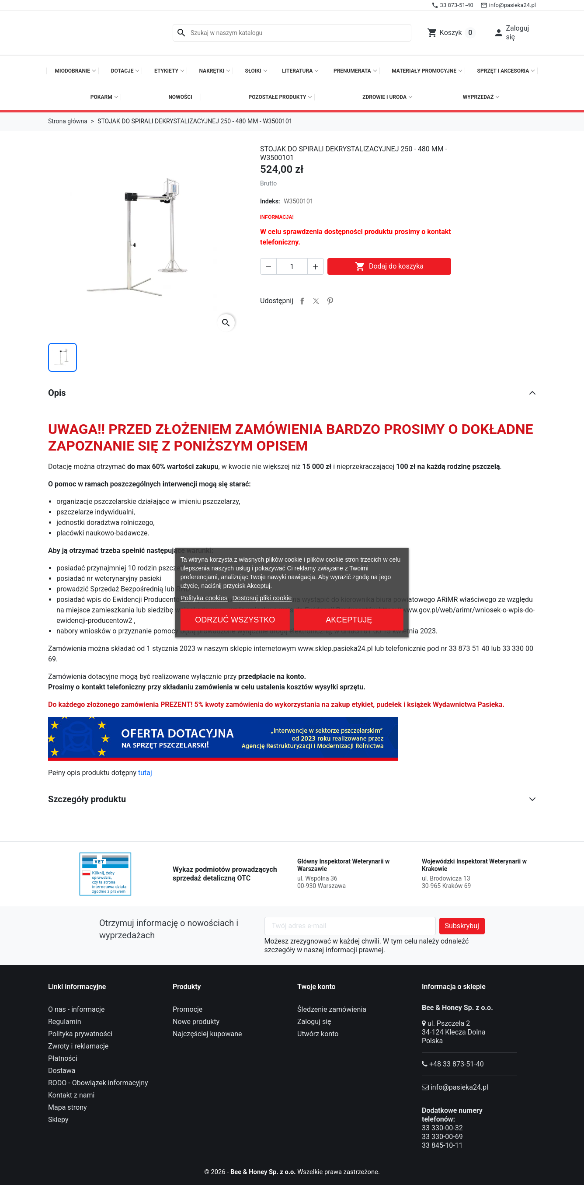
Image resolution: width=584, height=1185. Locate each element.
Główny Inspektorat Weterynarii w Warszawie (343, 865)
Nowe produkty (196, 1021)
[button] (512, 32)
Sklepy (58, 1119)
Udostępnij (302, 301)
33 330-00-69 (442, 1137)
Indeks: (270, 201)
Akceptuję (349, 619)
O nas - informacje (76, 1009)
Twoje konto (316, 986)
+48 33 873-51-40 (456, 1064)
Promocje (187, 1009)
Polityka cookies (204, 597)
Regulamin (64, 1021)
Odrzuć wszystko (235, 619)
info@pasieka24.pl (459, 1087)
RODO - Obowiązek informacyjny (98, 1083)
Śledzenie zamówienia (331, 1009)
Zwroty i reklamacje (78, 1046)
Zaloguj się (314, 1021)
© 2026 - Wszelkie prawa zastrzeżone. (292, 1172)
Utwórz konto (317, 1034)
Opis (57, 393)
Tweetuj (316, 301)
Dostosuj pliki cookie (262, 597)
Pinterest (330, 301)
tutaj (145, 773)
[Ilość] (292, 266)
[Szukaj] (292, 33)
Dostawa (62, 1070)
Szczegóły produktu (87, 799)
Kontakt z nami (71, 1095)
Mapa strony (67, 1107)
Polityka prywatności (80, 1034)
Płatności (62, 1058)
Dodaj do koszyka (389, 266)
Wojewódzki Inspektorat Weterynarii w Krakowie (474, 865)
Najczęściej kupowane (207, 1034)
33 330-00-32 (442, 1128)
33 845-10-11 (442, 1145)
